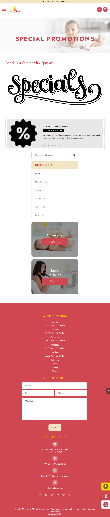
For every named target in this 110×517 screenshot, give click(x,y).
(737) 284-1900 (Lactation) (55, 463)
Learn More (55, 241)
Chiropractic (40, 198)
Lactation (38, 190)
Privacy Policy (80, 509)
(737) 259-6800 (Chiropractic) (55, 475)
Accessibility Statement (61, 509)
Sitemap (92, 509)
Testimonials (40, 206)
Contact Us (39, 215)
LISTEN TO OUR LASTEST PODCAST (56, 2)
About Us (39, 173)
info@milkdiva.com (54, 488)
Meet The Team (41, 181)
